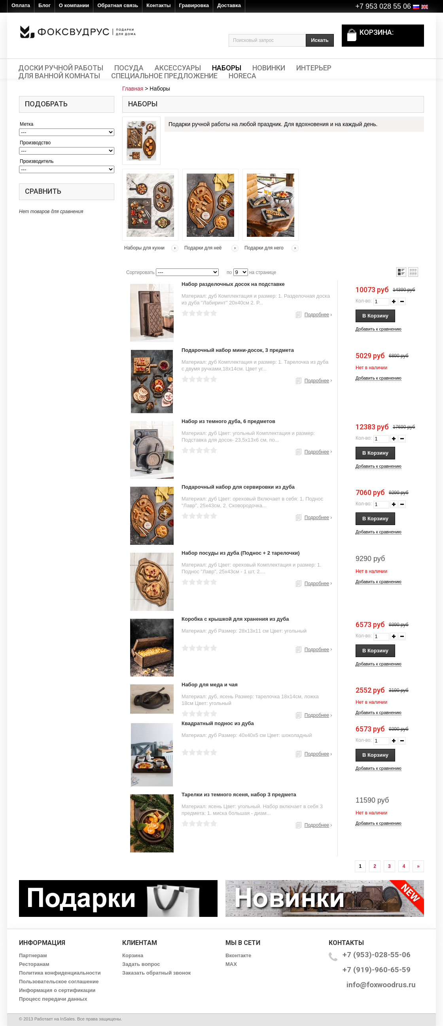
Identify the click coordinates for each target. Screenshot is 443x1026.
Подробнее (317, 314)
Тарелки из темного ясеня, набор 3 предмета (239, 794)
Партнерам (33, 955)
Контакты (158, 5)
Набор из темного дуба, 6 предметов (228, 421)
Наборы (226, 68)
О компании (74, 5)
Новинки (268, 68)
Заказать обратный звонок (156, 973)
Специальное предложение (164, 76)
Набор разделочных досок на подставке (233, 284)
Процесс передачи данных (53, 999)
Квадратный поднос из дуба (218, 723)
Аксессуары (178, 68)
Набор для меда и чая (210, 685)
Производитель (36, 161)
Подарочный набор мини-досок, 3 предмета (238, 350)
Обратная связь (117, 5)
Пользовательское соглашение (58, 981)
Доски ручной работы (60, 68)
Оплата (20, 5)
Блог (44, 5)
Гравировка (194, 5)
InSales (67, 1019)
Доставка (229, 5)
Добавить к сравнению (378, 329)
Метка (26, 124)
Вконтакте (238, 955)
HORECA (242, 76)
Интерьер (313, 68)
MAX (231, 964)
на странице (262, 272)
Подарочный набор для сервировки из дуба (238, 487)
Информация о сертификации (57, 990)
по (229, 272)
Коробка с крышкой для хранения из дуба (235, 619)
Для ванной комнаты (59, 76)
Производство (35, 142)
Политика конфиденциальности (59, 973)
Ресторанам (34, 964)
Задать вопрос (141, 964)
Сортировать (140, 272)
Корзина (132, 955)
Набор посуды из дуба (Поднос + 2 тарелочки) (241, 553)
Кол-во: (364, 301)
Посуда (129, 68)
